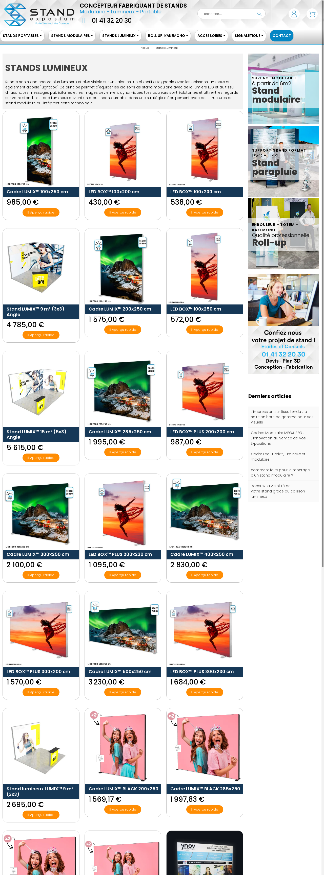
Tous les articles (283, 510)
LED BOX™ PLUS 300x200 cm (38, 671)
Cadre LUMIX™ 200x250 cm (120, 309)
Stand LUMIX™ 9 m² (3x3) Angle (36, 312)
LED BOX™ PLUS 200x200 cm (202, 432)
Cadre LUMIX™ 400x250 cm (201, 554)
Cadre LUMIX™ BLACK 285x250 (205, 789)
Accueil (145, 48)
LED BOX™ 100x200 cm (114, 191)
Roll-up (269, 242)
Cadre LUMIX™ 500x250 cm (120, 671)
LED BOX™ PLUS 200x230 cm (120, 554)
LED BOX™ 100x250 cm (195, 309)
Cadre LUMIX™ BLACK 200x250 (123, 789)
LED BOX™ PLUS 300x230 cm (202, 671)
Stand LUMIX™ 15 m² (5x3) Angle (37, 434)
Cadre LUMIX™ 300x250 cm (38, 554)
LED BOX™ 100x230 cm (195, 191)
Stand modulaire (276, 95)
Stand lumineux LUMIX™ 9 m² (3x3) (40, 791)
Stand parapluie (274, 167)
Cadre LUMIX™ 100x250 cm (37, 191)
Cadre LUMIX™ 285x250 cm (120, 432)
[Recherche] (231, 14)
